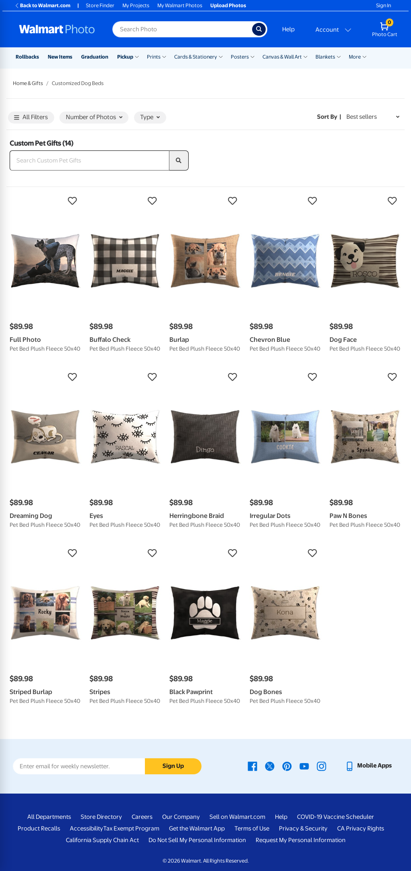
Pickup (125, 57)
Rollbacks (27, 57)
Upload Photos (228, 5)
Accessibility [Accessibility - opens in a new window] (86, 828)
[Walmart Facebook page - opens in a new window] (252, 765)
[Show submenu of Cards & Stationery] (220, 56)
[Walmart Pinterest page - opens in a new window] (287, 765)
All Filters (31, 118)
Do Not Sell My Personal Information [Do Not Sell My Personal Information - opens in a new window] (197, 840)
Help (288, 29)
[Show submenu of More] (364, 56)
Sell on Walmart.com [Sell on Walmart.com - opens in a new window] (237, 816)
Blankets (325, 57)
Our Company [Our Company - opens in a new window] (181, 816)
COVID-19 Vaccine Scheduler (335, 816)
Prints (154, 57)
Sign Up (173, 765)
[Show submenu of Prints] (164, 56)
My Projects (135, 5)
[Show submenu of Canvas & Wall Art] (305, 56)
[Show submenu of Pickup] (136, 56)
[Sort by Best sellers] (373, 117)
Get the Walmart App (197, 828)
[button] (45, 201)
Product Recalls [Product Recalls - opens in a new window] (39, 828)
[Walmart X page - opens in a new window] (270, 765)
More (355, 57)
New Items (60, 57)
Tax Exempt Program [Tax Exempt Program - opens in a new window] (131, 828)
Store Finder (100, 5)
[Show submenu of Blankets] (338, 56)
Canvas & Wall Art (282, 57)
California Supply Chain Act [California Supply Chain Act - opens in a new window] (102, 840)
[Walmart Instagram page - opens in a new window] (321, 765)
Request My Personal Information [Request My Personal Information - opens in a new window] (301, 840)
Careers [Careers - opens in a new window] (142, 816)
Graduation (94, 57)
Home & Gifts (28, 83)
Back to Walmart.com (42, 5)
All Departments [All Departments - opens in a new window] (49, 816)
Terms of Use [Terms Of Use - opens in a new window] (251, 828)
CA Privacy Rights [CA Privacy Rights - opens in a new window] (360, 828)
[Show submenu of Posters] (252, 56)
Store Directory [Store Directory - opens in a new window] (101, 816)
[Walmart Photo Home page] (57, 29)
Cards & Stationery (195, 57)
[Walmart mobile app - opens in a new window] (368, 765)
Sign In (383, 5)
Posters (240, 57)
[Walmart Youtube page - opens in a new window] (304, 765)
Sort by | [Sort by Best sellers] (329, 116)
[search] (179, 160)
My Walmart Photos (179, 5)
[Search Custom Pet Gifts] (89, 160)
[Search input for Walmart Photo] (182, 29)
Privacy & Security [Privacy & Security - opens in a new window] (303, 828)
